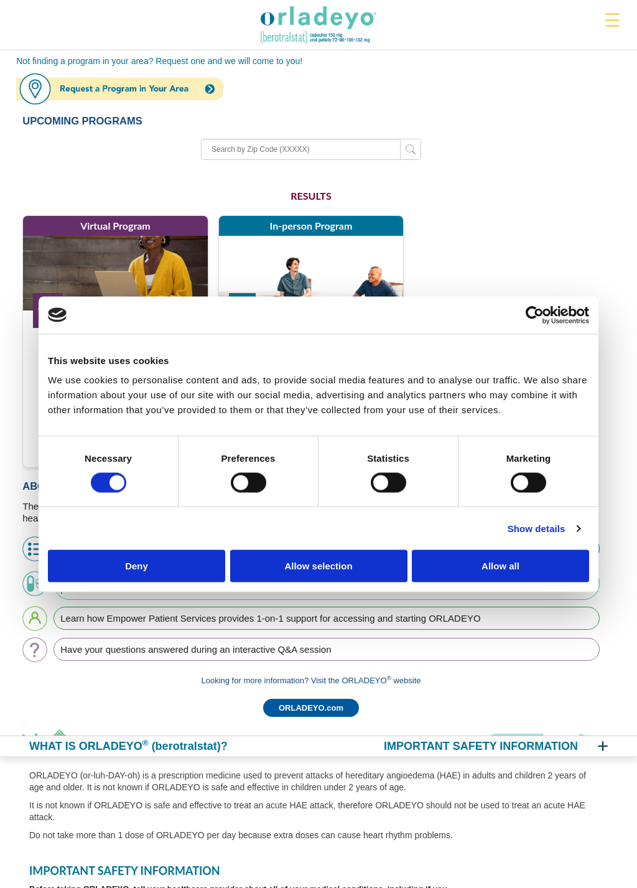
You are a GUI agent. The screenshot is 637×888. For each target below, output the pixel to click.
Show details (536, 528)
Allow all (500, 566)
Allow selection (318, 566)
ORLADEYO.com (311, 708)
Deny (136, 566)
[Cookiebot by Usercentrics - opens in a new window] (534, 315)
